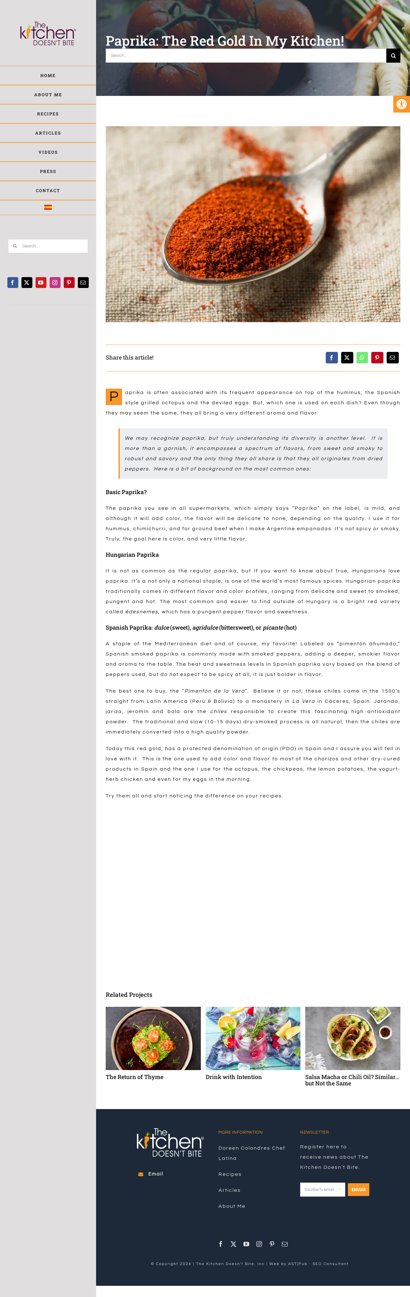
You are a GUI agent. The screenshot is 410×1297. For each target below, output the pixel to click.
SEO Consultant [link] (331, 1264)
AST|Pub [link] (298, 1264)
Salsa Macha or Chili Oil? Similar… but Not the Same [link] (352, 1080)
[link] (401, 104)
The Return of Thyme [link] (134, 1077)
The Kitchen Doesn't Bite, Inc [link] (230, 1264)
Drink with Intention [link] (234, 1077)
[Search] (15, 246)
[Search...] (48, 246)
